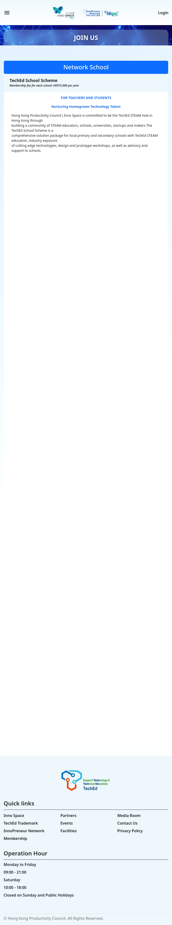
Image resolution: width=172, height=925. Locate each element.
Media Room (129, 815)
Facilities (68, 830)
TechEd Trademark (21, 823)
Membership (15, 838)
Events (66, 823)
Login (163, 12)
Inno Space (14, 815)
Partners (68, 815)
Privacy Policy (130, 830)
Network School (86, 67)
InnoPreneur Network (24, 830)
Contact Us (127, 823)
